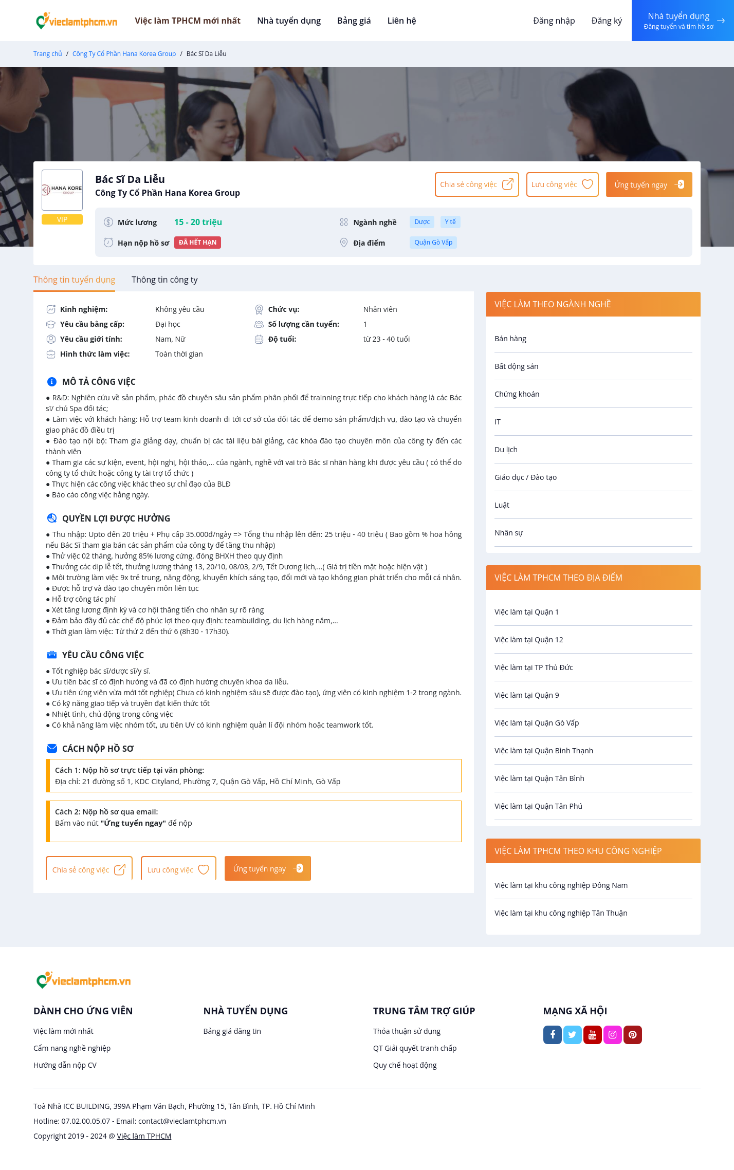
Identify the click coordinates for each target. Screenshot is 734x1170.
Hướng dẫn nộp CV (65, 1065)
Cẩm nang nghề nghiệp (72, 1048)
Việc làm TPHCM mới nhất (203, 20)
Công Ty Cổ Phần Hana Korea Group (124, 53)
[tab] (74, 279)
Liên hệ (413, 20)
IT (497, 421)
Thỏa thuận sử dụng (407, 1031)
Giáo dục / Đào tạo (525, 477)
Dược (422, 221)
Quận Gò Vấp (433, 242)
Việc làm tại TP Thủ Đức (533, 667)
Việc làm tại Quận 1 (526, 612)
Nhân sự (508, 532)
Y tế (450, 221)
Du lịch (506, 449)
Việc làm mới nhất (63, 1031)
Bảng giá (366, 20)
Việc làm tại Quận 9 (526, 695)
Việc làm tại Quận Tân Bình (539, 778)
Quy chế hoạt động (405, 1065)
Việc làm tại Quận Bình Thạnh (543, 750)
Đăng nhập (551, 20)
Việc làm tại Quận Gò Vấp (536, 723)
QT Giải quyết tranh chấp (415, 1048)
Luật (501, 505)
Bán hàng (510, 338)
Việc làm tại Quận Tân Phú (538, 806)
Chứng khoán (516, 394)
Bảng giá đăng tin (233, 1031)
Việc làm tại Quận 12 (528, 639)
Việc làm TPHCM (144, 1136)
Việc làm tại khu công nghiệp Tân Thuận (560, 913)
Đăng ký (604, 20)
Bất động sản (516, 366)
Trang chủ (47, 53)
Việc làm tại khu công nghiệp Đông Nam (561, 885)
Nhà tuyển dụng (303, 20)
